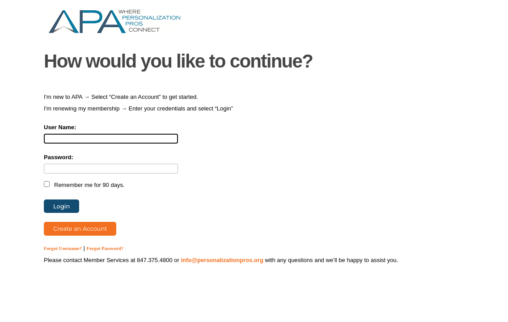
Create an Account (80, 228)
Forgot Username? (63, 248)
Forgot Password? (105, 248)
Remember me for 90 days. (89, 185)
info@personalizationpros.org (222, 260)
